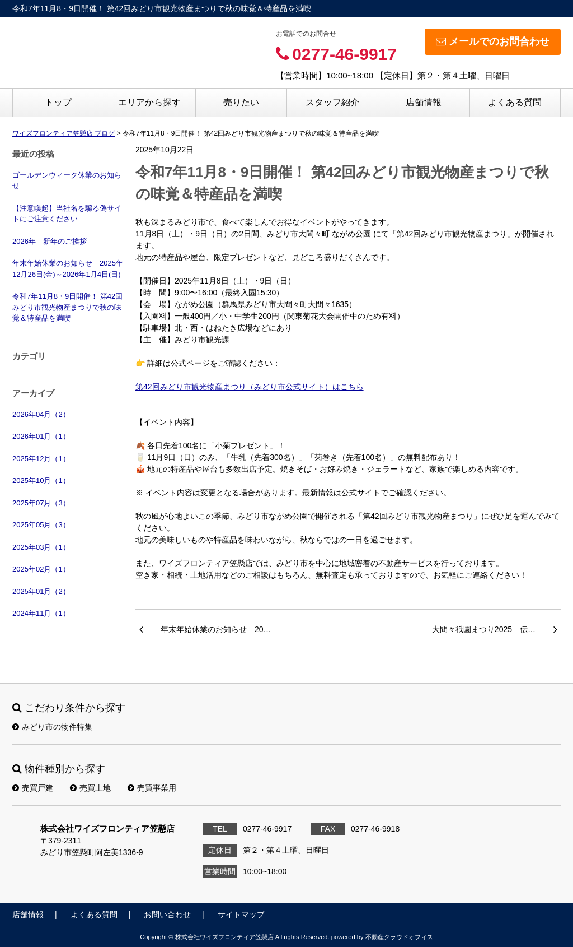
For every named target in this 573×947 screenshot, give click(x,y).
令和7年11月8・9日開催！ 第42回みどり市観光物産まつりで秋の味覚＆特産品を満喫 (67, 307)
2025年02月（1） (41, 569)
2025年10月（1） (41, 480)
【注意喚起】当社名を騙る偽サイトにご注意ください (66, 214)
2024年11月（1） (41, 613)
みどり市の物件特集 (52, 726)
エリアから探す (149, 102)
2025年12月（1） (41, 458)
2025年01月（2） (41, 591)
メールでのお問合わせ (492, 41)
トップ (58, 102)
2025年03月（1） (41, 547)
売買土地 (90, 787)
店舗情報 (424, 102)
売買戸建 (32, 787)
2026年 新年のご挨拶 (49, 241)
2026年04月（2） (41, 414)
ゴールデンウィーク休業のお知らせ (66, 181)
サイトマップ (241, 914)
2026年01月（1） (41, 436)
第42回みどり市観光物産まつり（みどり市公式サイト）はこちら (249, 386)
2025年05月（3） (41, 525)
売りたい (241, 102)
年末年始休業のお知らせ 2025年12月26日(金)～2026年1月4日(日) (67, 268)
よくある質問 (515, 102)
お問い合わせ (167, 914)
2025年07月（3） (41, 503)
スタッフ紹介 (332, 102)
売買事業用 (152, 787)
